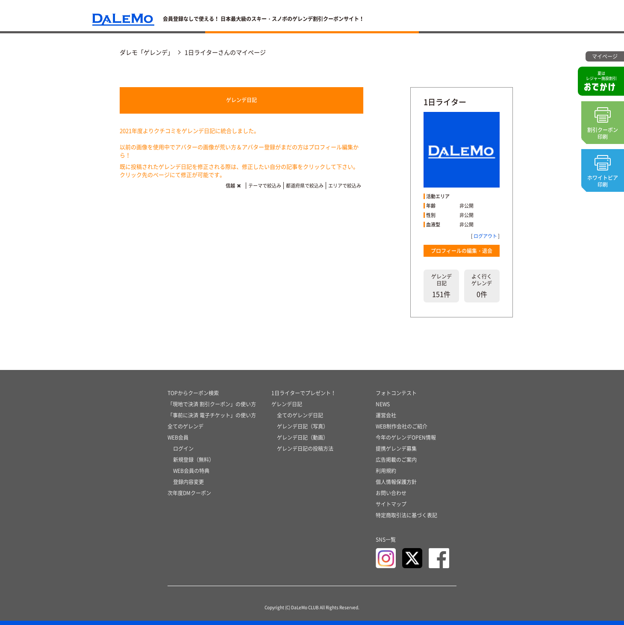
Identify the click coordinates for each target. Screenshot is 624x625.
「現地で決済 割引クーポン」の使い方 (212, 404)
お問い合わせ (391, 493)
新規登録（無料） (193, 460)
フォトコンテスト (396, 393)
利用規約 (386, 471)
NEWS (383, 404)
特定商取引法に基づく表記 (406, 515)
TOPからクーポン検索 (193, 393)
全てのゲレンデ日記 (300, 415)
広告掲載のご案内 (396, 460)
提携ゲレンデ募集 (396, 448)
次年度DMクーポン (189, 493)
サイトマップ (391, 504)
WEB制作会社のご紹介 (401, 426)
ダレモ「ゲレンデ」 (147, 52)
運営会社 (386, 415)
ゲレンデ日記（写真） (302, 426)
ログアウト (485, 236)
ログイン (183, 448)
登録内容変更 (188, 482)
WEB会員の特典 (191, 471)
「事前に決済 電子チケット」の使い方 (212, 415)
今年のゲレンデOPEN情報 (406, 437)
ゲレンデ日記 (241, 100)
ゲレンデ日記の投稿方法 (305, 448)
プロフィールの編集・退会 (461, 251)
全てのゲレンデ (185, 426)
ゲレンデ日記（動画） (302, 437)
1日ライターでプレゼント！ (303, 393)
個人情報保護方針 (396, 482)
